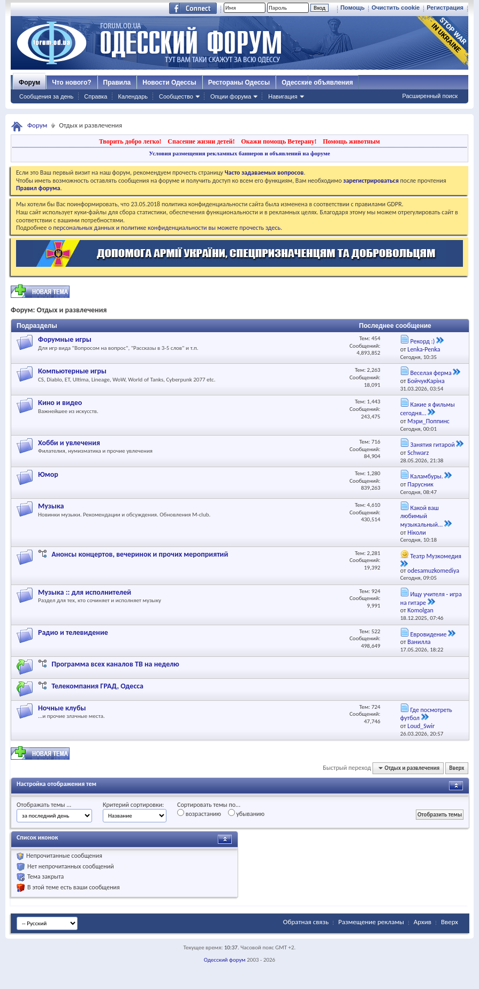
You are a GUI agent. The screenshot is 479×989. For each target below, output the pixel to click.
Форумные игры (65, 339)
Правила (117, 82)
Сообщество (176, 96)
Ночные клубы (62, 708)
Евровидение (428, 634)
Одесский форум (225, 959)
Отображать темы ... (44, 804)
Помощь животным (351, 141)
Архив (422, 922)
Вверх (456, 768)
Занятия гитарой (432, 444)
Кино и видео (60, 402)
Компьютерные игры (72, 371)
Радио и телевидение (73, 632)
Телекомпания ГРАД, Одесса (97, 686)
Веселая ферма (430, 373)
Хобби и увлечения (69, 442)
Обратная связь (306, 922)
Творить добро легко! (130, 141)
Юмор (48, 474)
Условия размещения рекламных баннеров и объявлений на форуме (239, 153)
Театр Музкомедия (435, 556)
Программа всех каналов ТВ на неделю (115, 664)
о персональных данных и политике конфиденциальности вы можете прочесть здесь (164, 227)
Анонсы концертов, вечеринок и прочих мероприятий (139, 554)
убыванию (246, 813)
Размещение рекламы (371, 922)
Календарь (133, 96)
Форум (29, 82)
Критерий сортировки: (133, 804)
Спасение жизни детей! (201, 141)
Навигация (282, 96)
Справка (95, 96)
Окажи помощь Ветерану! (278, 141)
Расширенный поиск (430, 96)
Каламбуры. (426, 476)
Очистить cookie (395, 7)
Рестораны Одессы (239, 82)
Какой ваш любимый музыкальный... (421, 516)
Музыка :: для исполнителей (84, 592)
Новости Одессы (169, 82)
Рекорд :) (422, 341)
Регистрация (445, 7)
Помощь (352, 7)
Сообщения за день (46, 96)
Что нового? (71, 82)
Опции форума (230, 96)
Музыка (51, 506)
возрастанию (199, 813)
